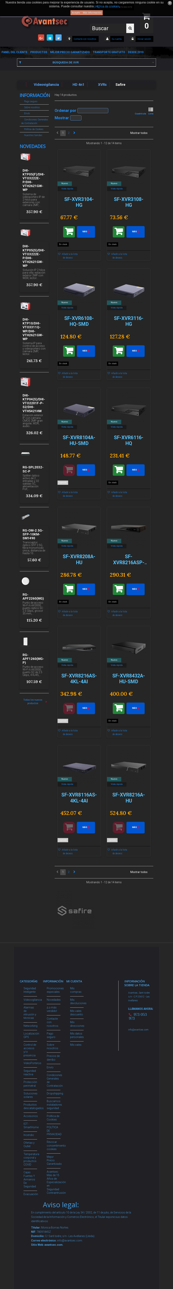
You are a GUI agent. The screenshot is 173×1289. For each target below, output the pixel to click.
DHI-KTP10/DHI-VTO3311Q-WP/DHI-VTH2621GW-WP (33, 329)
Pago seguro (30, 101)
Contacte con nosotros (85, 39)
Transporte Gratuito (109, 52)
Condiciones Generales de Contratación (34, 121)
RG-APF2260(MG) (33, 596)
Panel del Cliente (14, 52)
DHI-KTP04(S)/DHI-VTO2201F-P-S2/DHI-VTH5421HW (34, 403)
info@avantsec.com (138, 1029)
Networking (30, 1025)
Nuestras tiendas (33, 135)
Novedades (33, 146)
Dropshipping (55, 1093)
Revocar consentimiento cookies (56, 1145)
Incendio (29, 1135)
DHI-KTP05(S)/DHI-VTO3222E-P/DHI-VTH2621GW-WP (34, 256)
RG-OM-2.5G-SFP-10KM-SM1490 (33, 534)
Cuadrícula (140, 111)
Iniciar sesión (144, 39)
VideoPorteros (32, 1063)
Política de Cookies (33, 129)
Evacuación (31, 1194)
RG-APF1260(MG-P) (33, 658)
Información (35, 95)
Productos (38, 52)
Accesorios (31, 1116)
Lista (150, 111)
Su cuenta (117, 39)
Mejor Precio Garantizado (70, 52)
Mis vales (75, 1044)
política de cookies (107, 6)
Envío (27, 113)
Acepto (76, 12)
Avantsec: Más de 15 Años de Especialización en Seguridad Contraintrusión (56, 1182)
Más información (92, 12)
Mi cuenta (74, 981)
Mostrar (62, 118)
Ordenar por (65, 110)
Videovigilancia (33, 999)
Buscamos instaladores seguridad (54, 1105)
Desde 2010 (135, 52)
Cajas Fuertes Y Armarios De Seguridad (30, 1179)
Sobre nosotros (32, 107)
